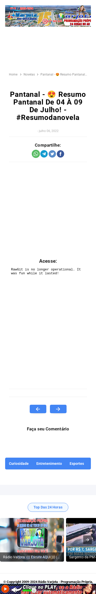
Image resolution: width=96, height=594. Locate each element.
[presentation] (87, 539)
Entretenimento (49, 463)
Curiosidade (19, 463)
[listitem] (32, 540)
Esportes (77, 463)
